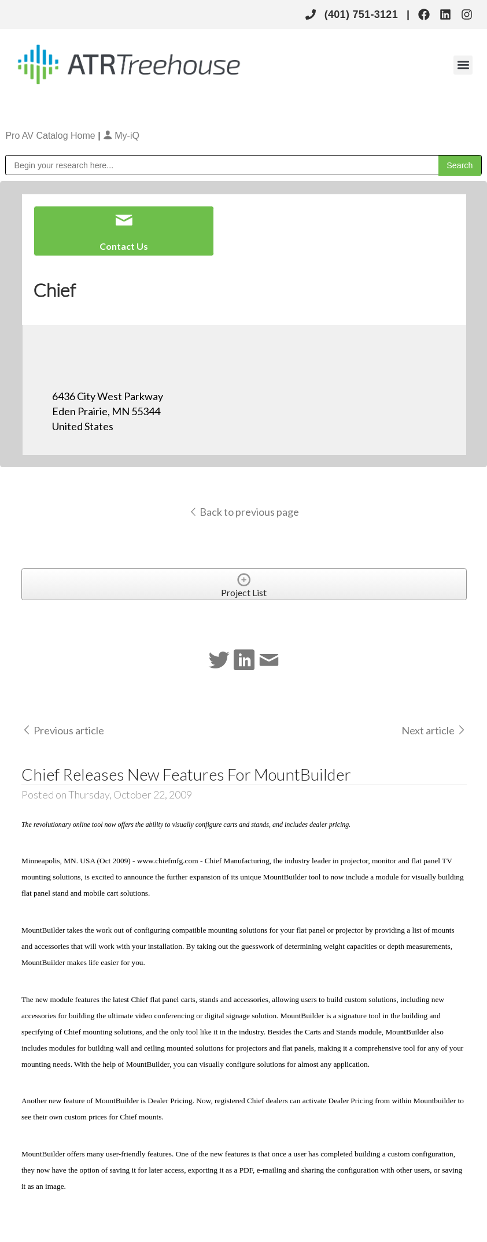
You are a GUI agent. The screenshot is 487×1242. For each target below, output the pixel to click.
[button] (463, 65)
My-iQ (121, 136)
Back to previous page (244, 511)
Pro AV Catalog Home (51, 136)
